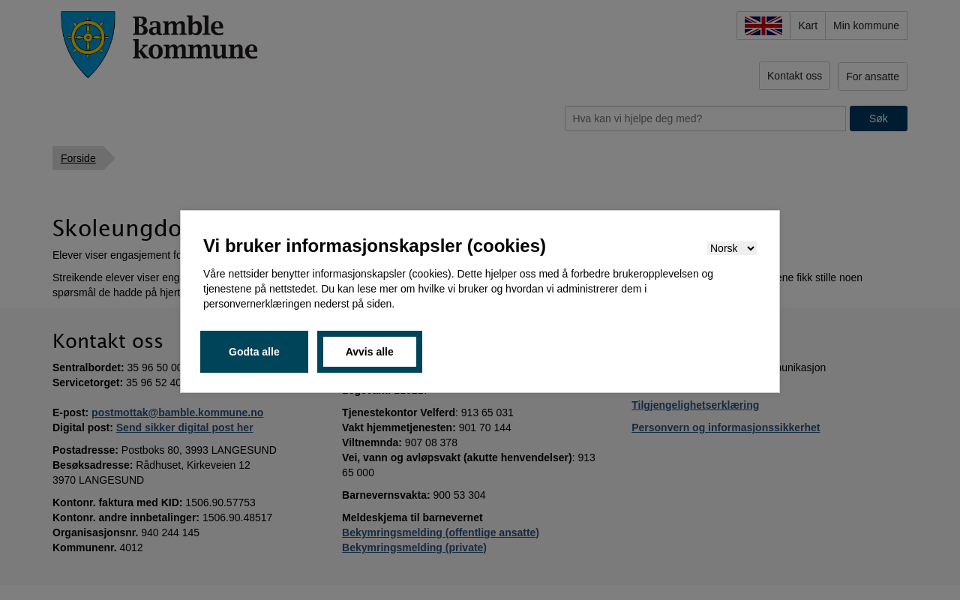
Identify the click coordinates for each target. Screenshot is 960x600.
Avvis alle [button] (370, 352)
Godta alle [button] (254, 352)
